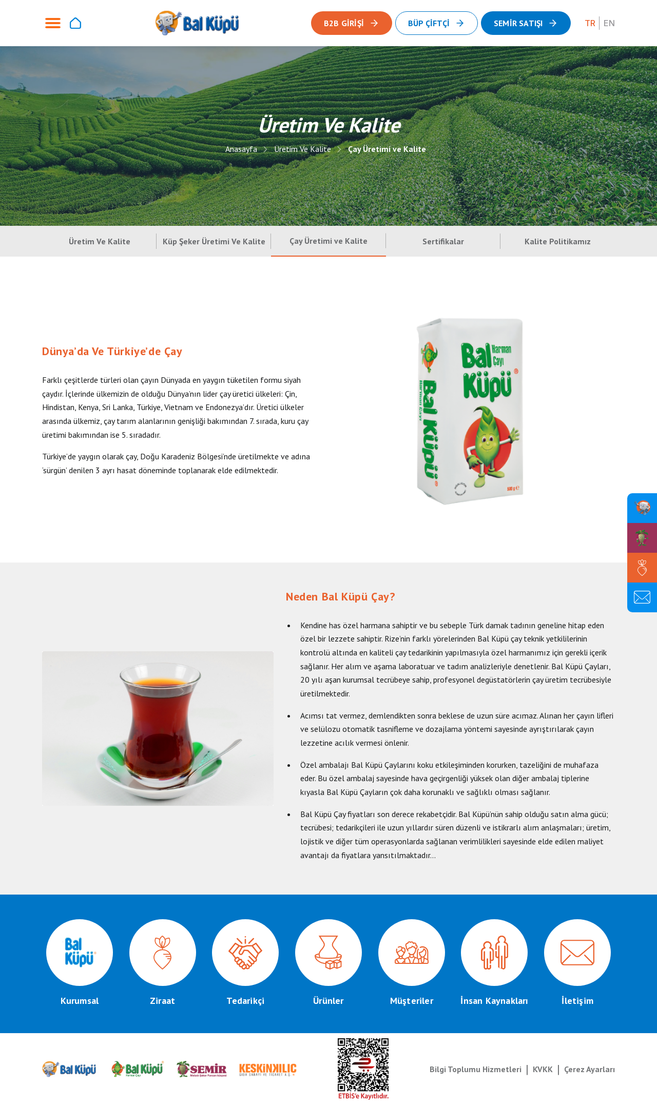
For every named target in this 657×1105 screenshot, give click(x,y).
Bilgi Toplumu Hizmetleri (475, 1069)
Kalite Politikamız (558, 241)
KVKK (543, 1069)
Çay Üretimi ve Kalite (387, 149)
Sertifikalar (443, 241)
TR (590, 23)
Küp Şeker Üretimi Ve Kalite (214, 241)
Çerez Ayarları (589, 1069)
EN (609, 23)
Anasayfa (241, 149)
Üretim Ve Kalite (302, 149)
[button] (526, 23)
